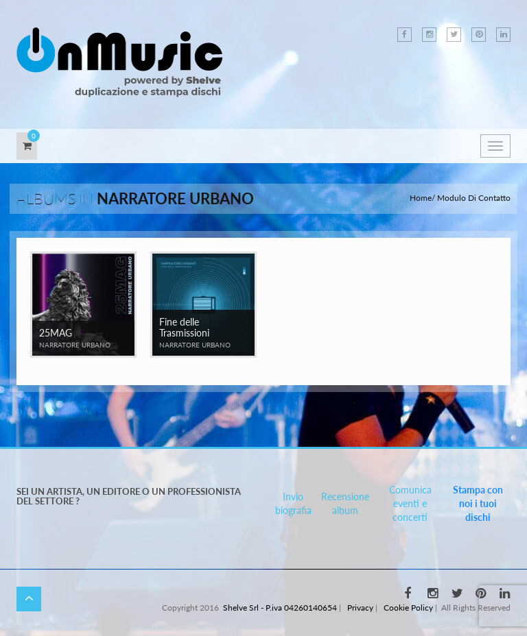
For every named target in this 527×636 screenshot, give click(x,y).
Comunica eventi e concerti (410, 503)
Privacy (360, 607)
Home (421, 198)
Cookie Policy (408, 607)
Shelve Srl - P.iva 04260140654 (280, 607)
